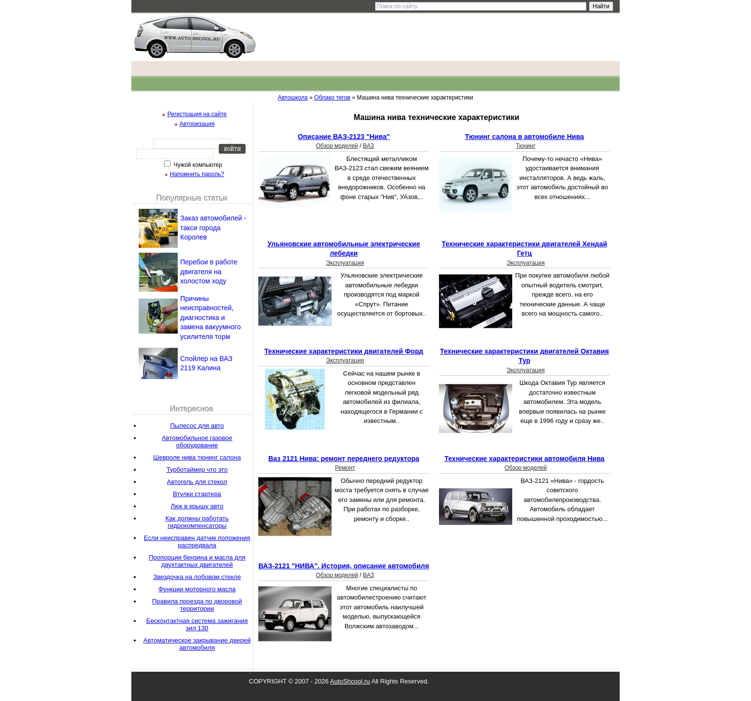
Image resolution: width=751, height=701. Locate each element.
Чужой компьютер (197, 164)
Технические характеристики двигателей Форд (343, 351)
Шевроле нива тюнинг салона (197, 457)
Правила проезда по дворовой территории (197, 605)
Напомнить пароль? (197, 174)
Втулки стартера (197, 494)
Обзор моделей (337, 145)
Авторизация (197, 123)
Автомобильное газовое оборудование (197, 441)
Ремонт (345, 467)
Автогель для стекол (197, 481)
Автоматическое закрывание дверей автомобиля (197, 644)
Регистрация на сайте (197, 114)
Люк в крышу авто (197, 506)
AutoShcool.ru (350, 681)
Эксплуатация (345, 263)
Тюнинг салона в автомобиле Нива (524, 136)
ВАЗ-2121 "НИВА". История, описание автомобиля (343, 566)
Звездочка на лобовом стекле (197, 577)
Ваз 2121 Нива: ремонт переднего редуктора (343, 458)
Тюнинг (525, 145)
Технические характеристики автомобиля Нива (524, 458)
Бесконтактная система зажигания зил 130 (197, 624)
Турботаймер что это (197, 469)
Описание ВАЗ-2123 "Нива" (344, 136)
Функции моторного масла (196, 589)
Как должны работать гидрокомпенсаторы (197, 522)
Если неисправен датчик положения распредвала (197, 541)
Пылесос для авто (197, 425)
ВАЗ (368, 145)
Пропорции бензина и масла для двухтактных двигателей (196, 561)
